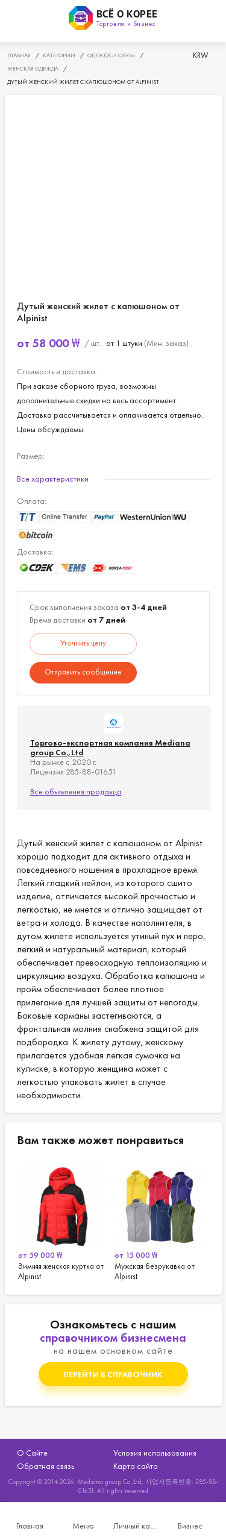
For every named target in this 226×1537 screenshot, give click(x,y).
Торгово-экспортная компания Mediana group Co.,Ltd (110, 747)
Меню (83, 1525)
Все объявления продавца (76, 791)
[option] (65, 1220)
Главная (29, 1525)
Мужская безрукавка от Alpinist (161, 1220)
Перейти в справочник (113, 1374)
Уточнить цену (83, 643)
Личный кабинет (137, 1525)
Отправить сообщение (83, 672)
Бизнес (190, 1525)
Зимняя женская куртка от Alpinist (65, 1220)
